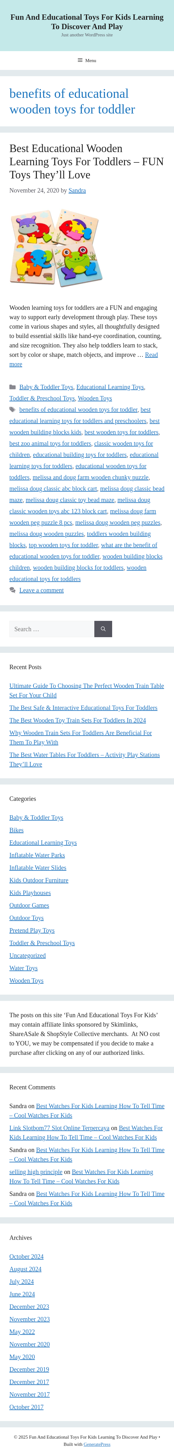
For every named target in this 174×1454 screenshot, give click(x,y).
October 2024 (26, 1256)
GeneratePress (97, 1444)
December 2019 (29, 1369)
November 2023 (29, 1319)
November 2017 (29, 1394)
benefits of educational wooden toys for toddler (78, 409)
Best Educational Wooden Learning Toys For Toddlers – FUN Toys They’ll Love (86, 161)
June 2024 (22, 1294)
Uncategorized (27, 955)
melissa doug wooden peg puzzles (117, 522)
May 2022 (22, 1331)
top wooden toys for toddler (63, 545)
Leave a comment (41, 590)
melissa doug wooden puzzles (46, 533)
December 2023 (29, 1306)
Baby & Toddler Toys (46, 386)
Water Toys (23, 968)
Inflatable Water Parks (37, 855)
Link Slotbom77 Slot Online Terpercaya (59, 1127)
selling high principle (35, 1171)
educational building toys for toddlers (80, 454)
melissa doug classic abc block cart (53, 488)
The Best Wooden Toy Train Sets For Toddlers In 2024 (77, 720)
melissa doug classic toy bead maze (70, 499)
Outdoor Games (29, 905)
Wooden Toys (95, 398)
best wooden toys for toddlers (122, 432)
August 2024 (25, 1269)
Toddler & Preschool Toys (42, 398)
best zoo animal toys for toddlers (50, 443)
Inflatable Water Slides (37, 867)
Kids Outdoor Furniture (38, 880)
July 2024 (21, 1281)
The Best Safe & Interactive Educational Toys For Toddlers (83, 707)
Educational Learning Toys (110, 386)
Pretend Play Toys (32, 930)
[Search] (103, 629)
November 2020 (29, 1344)
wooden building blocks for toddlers (78, 567)
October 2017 (26, 1407)
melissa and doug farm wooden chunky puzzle (90, 477)
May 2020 (22, 1356)
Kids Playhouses (30, 892)
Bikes (16, 830)
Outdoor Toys (26, 917)
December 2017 (29, 1381)
